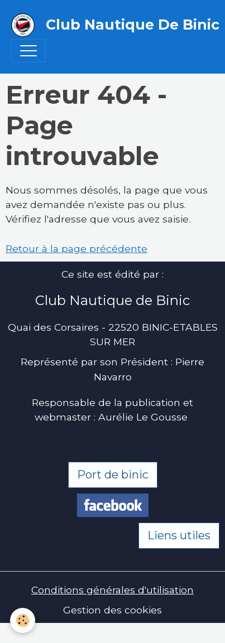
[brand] (107, 25)
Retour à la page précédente (76, 248)
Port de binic (113, 474)
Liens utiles (178, 535)
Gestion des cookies (112, 610)
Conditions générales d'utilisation (112, 590)
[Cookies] (22, 620)
